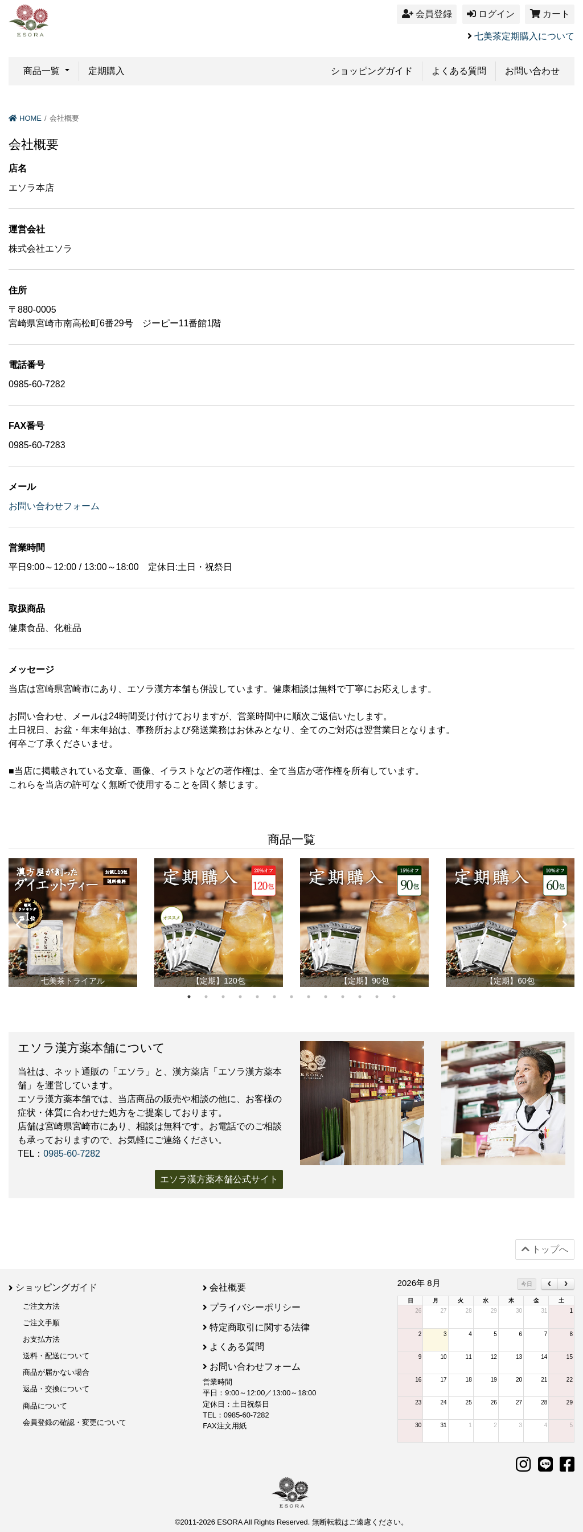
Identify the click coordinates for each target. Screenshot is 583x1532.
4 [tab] (240, 996)
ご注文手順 (41, 1322)
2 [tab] (206, 996)
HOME (25, 118)
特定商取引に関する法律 (260, 1326)
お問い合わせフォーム (54, 506)
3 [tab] (223, 996)
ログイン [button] (491, 14)
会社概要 (228, 1287)
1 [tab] (189, 996)
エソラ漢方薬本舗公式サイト (219, 1179)
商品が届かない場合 (56, 1372)
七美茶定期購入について (524, 36)
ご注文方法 (41, 1305)
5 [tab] (257, 996)
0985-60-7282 (71, 1153)
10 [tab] (342, 996)
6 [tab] (274, 996)
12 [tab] (377, 996)
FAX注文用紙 (224, 1424)
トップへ (545, 1249)
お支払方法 (41, 1338)
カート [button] (550, 14)
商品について (45, 1405)
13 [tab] (394, 996)
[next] (565, 1284)
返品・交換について (56, 1388)
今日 (526, 1284)
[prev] (549, 1284)
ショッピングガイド (372, 71)
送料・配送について (56, 1355)
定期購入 (106, 71)
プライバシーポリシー (255, 1307)
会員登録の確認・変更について (74, 1422)
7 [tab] (291, 996)
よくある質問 (459, 71)
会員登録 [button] (427, 14)
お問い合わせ (532, 71)
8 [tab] (308, 996)
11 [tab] (360, 996)
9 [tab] (325, 996)
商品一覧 (42, 71)
